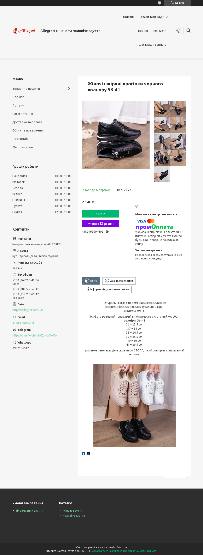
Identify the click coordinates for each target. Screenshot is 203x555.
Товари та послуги (151, 16)
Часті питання (22, 113)
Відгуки (18, 105)
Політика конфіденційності (140, 551)
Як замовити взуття (29, 510)
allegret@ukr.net (23, 322)
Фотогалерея (22, 147)
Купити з (100, 224)
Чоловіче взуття (74, 515)
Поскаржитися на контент (106, 551)
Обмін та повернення (28, 130)
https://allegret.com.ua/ (27, 310)
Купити (100, 213)
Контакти (159, 30)
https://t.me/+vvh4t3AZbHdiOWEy (34, 335)
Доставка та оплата (152, 44)
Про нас (143, 30)
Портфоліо (20, 138)
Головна (128, 16)
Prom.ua (122, 547)
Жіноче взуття (72, 510)
